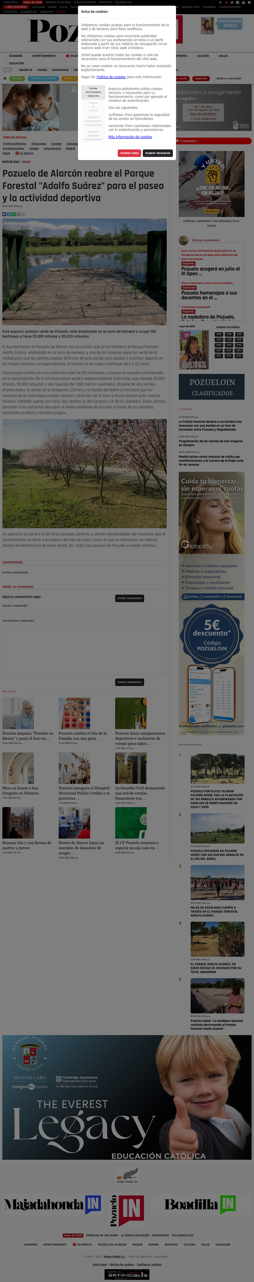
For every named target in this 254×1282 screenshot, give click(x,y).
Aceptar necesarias (157, 153)
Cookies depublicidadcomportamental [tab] (93, 136)
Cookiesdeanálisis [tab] (93, 107)
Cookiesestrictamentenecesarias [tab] (93, 92)
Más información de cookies (130, 137)
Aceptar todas (129, 153)
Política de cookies (111, 77)
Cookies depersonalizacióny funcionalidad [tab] (93, 121)
